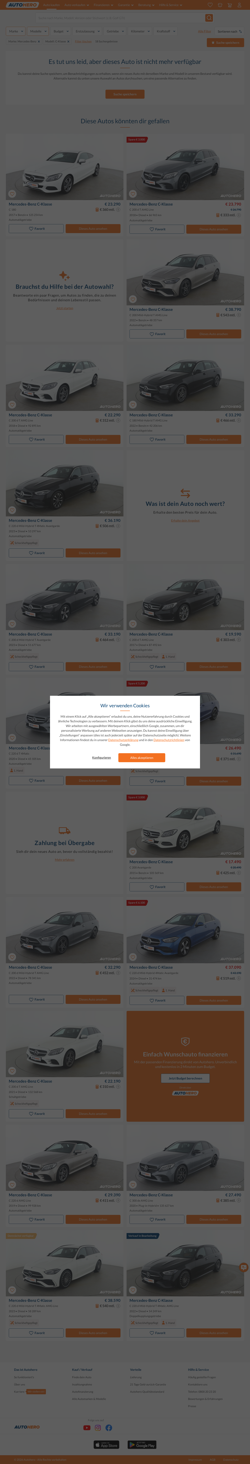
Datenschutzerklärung (123, 740)
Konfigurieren (101, 757)
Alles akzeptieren (141, 757)
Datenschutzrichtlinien (169, 740)
